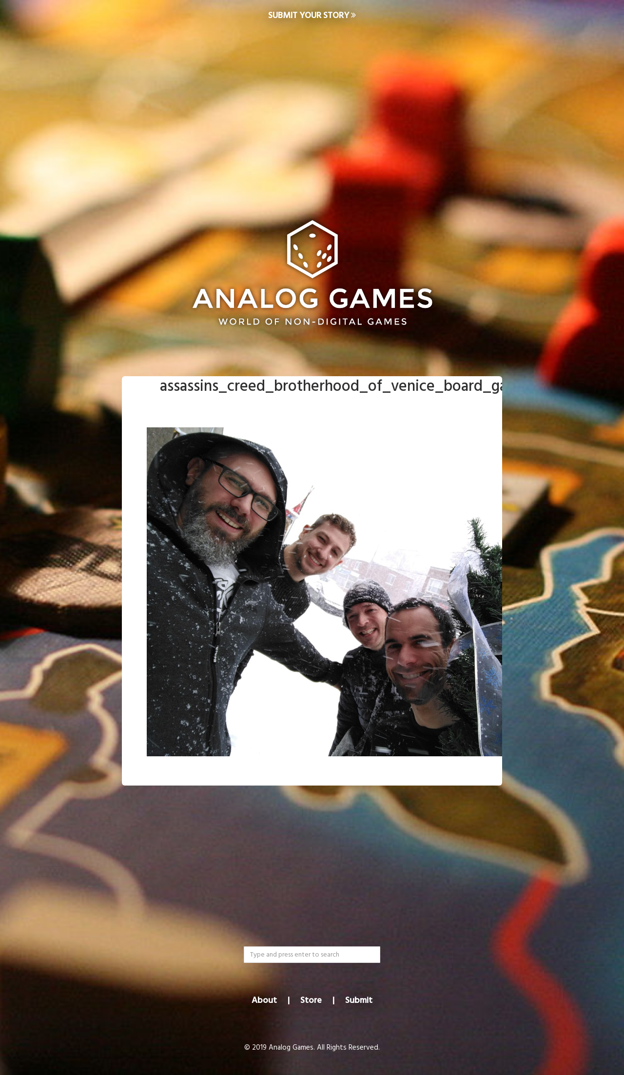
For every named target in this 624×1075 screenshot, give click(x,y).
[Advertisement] (312, 110)
